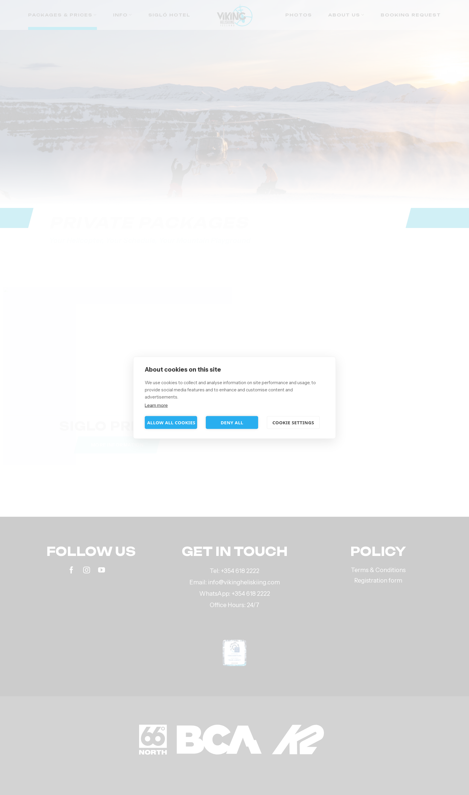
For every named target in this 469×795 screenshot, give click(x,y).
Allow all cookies (171, 422)
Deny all (232, 422)
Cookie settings (293, 422)
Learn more (156, 405)
